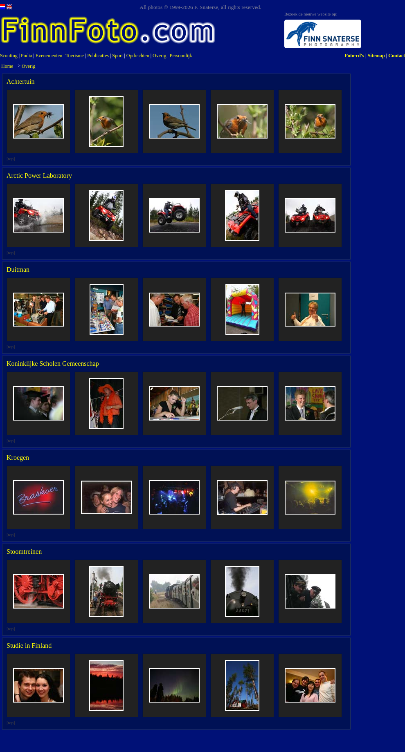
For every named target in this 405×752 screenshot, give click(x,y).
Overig (159, 55)
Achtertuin (20, 81)
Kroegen (18, 457)
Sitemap (376, 55)
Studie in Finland (29, 645)
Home (7, 66)
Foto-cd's (354, 55)
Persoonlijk (181, 55)
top (11, 159)
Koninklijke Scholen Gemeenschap (53, 363)
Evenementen (49, 55)
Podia (26, 55)
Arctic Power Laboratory (39, 175)
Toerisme (74, 55)
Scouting (9, 55)
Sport (117, 55)
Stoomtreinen (24, 551)
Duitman (18, 269)
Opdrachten (137, 55)
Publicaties (98, 55)
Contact (396, 55)
